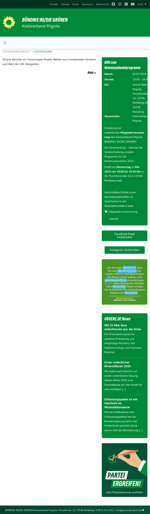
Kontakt (54, 4)
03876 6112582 (105, 510)
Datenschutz (102, 4)
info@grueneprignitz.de (129, 510)
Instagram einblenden (125, 250)
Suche (75, 4)
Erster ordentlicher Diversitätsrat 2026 (117, 364)
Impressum (87, 4)
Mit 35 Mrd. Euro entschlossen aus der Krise (122, 327)
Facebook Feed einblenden (124, 235)
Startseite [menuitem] (42, 2)
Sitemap (65, 4)
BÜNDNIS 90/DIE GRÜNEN (46, 20)
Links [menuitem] (140, 4)
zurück (114, 219)
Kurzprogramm (42, 51)
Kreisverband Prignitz (17, 51)
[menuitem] (54, 4)
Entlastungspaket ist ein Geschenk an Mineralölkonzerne (120, 403)
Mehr (91, 73)
